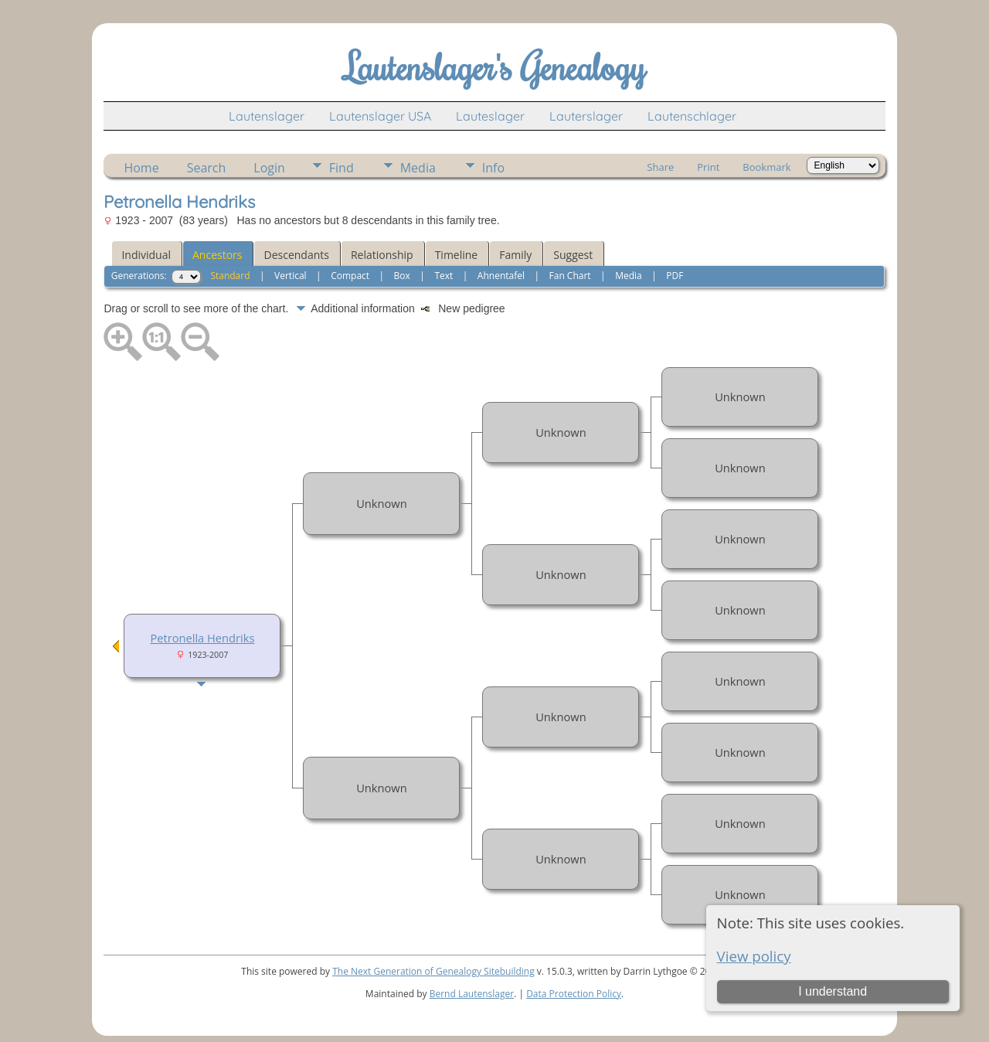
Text (443, 275)
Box (402, 275)
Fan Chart (570, 275)
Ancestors (217, 254)
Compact (350, 275)
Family (515, 254)
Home (141, 167)
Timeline (456, 254)
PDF (674, 275)
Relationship (382, 254)
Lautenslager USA (380, 116)
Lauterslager (586, 116)
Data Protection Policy (573, 993)
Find (341, 167)
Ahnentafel (501, 275)
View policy (754, 955)
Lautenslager (266, 116)
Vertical (290, 275)
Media (418, 167)
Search (206, 167)
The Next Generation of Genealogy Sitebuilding (433, 971)
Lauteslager (490, 116)
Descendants (295, 254)
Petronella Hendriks (202, 637)
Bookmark (766, 167)
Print (708, 167)
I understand (832, 991)
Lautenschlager (691, 116)
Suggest (573, 254)
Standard (230, 275)
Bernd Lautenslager (472, 993)
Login (269, 167)
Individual (146, 254)
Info (493, 167)
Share (660, 167)
